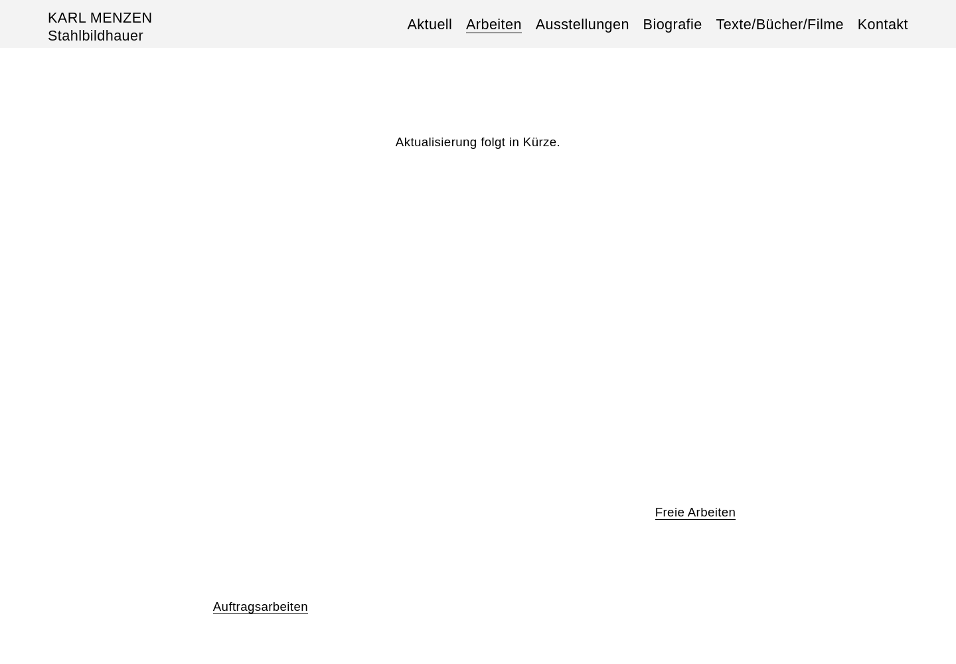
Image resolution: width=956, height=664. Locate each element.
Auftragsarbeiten (260, 606)
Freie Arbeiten (695, 512)
